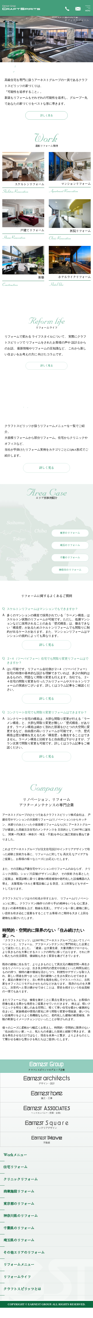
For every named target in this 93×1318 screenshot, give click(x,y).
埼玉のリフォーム (70, 545)
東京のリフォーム (70, 533)
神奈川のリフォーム (70, 570)
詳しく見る (46, 115)
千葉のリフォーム (70, 557)
